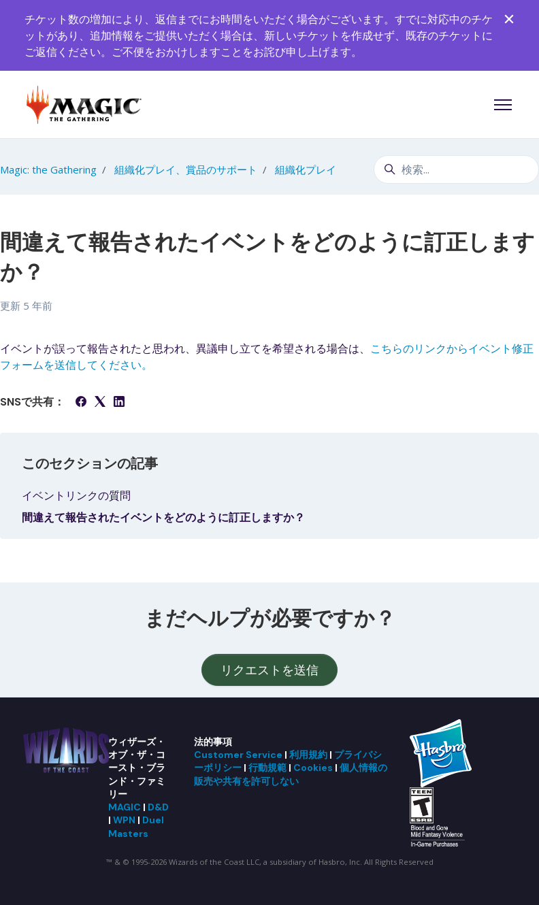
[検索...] (456, 169)
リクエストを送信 (269, 669)
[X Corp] (100, 402)
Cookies (313, 767)
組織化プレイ (305, 169)
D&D (158, 807)
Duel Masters (136, 826)
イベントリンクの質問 (76, 495)
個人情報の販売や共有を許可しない (290, 774)
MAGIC (124, 807)
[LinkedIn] (119, 402)
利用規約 (308, 754)
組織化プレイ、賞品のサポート (185, 169)
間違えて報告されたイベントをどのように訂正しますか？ (163, 517)
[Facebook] (81, 402)
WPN (124, 820)
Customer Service (238, 754)
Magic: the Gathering (48, 169)
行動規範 (267, 767)
